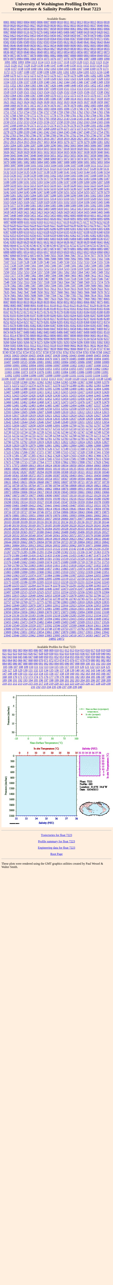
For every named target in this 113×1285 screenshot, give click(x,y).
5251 (67, 192)
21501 (48, 558)
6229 (67, 225)
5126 (80, 168)
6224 (33, 225)
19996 (81, 515)
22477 (81, 588)
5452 (40, 215)
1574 (80, 95)
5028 (20, 152)
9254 (93, 338)
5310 (40, 198)
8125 (73, 305)
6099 (20, 222)
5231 (40, 188)
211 (10, 683)
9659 (53, 348)
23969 (40, 635)
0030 (53, 25)
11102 (80, 375)
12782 (56, 438)
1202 (66, 72)
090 (36, 663)
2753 (93, 132)
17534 (40, 458)
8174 (33, 312)
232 (38, 687)
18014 (40, 465)
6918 (53, 252)
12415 (64, 392)
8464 (87, 328)
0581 (106, 38)
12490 (64, 405)
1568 (40, 95)
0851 (47, 52)
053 (62, 657)
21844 (24, 568)
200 (62, 680)
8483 (47, 332)
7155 (100, 262)
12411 (40, 392)
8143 (27, 308)
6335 (66, 232)
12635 (56, 418)
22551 (56, 592)
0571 (100, 38)
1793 (40, 118)
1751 (6, 112)
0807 (6, 48)
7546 (100, 278)
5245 (27, 192)
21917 (73, 572)
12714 (32, 428)
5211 (20, 185)
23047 (97, 608)
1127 (20, 65)
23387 (40, 618)
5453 (47, 215)
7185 (100, 265)
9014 (100, 335)
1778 (53, 115)
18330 (97, 472)
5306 (13, 198)
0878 (33, 55)
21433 (48, 555)
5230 (33, 188)
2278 (6, 132)
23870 (64, 632)
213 (20, 683)
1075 (47, 58)
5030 (33, 152)
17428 (56, 455)
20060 (64, 518)
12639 (89, 418)
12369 (97, 382)
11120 (75, 378)
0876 (20, 55)
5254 (80, 192)
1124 (105, 62)
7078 (100, 255)
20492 (73, 532)
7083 (27, 258)
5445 (100, 212)
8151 (60, 308)
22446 (48, 588)
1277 (60, 75)
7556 (33, 282)
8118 (53, 305)
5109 (87, 165)
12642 (7, 422)
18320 (73, 472)
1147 (53, 65)
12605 (24, 412)
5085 (47, 162)
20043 (24, 518)
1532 (67, 92)
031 (56, 653)
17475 (105, 455)
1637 (87, 102)
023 (15, 653)
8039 (47, 302)
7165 (47, 265)
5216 (53, 185)
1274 (40, 75)
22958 (7, 608)
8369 (93, 322)
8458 (73, 328)
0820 (20, 48)
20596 (15, 538)
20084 (89, 518)
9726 (93, 348)
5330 (53, 202)
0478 (87, 35)
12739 (40, 432)
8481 (33, 332)
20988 (97, 545)
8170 (13, 312)
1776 (40, 115)
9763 (73, 352)
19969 (40, 515)
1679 (73, 105)
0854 (67, 52)
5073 (73, 158)
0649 (27, 45)
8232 (80, 318)
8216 (46, 318)
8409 (20, 328)
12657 (24, 425)
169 (10, 677)
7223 (106, 268)
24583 (89, 635)
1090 (107, 58)
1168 (86, 68)
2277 (107, 128)
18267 (24, 472)
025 (25, 653)
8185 (93, 312)
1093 (21, 62)
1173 (13, 72)
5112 (100, 165)
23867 (56, 632)
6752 (73, 245)
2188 (13, 128)
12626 (89, 415)
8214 (33, 318)
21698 (73, 562)
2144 (73, 118)
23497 (73, 622)
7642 (20, 292)
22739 (56, 598)
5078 (107, 158)
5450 (27, 215)
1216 (99, 72)
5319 (86, 198)
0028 (40, 25)
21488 (15, 558)
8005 (107, 298)
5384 (47, 205)
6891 (20, 252)
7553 (27, 282)
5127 (86, 168)
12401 (81, 388)
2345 (67, 132)
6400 (40, 238)
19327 (40, 502)
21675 (56, 562)
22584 (105, 592)
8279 (40, 322)
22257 (24, 585)
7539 (87, 278)
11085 (72, 372)
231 (33, 687)
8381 (27, 325)
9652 (33, 348)
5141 (67, 172)
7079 (107, 255)
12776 (15, 438)
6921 (73, 252)
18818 (81, 485)
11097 (40, 375)
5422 (33, 212)
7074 (87, 255)
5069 (53, 158)
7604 (6, 288)
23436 (89, 618)
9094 (47, 338)
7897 (47, 298)
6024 (40, 218)
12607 (40, 412)
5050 (47, 155)
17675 (7, 462)
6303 (87, 228)
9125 (80, 338)
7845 (13, 298)
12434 (81, 395)
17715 (24, 462)
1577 (100, 95)
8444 (47, 328)
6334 (60, 232)
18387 (56, 475)
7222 (100, 268)
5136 (33, 172)
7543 (93, 278)
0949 (100, 55)
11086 (80, 372)
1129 (33, 65)
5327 (33, 202)
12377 (48, 385)
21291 (40, 552)
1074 (40, 58)
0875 (13, 55)
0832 (87, 48)
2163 (87, 122)
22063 (7, 578)
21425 (40, 555)
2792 (73, 135)
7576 (107, 282)
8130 (100, 305)
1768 (13, 115)
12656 (15, 425)
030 (51, 653)
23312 (89, 615)
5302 (93, 195)
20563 (64, 535)
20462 (56, 532)
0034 (80, 25)
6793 (13, 248)
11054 (64, 368)
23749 (56, 628)
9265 (20, 342)
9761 (59, 352)
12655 (7, 425)
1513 (80, 88)
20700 (48, 542)
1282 (93, 75)
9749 (6, 352)
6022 (27, 218)
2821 (80, 138)
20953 (64, 545)
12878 (24, 445)
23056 (24, 612)
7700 (47, 295)
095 (62, 663)
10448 (81, 355)
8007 (6, 302)
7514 (67, 278)
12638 (81, 418)
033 (67, 653)
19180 (40, 498)
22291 (73, 585)
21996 (64, 575)
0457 (60, 35)
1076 (53, 58)
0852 (53, 52)
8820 (40, 335)
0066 (107, 28)
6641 (100, 242)
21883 (7, 572)
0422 (6, 35)
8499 (93, 332)
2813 (27, 138)
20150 (15, 525)
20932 (56, 545)
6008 (80, 215)
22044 (89, 575)
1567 (33, 95)
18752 (7, 485)
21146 (80, 548)
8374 (107, 322)
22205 (40, 582)
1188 (26, 72)
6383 (100, 235)
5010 (13, 148)
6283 (33, 228)
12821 (56, 442)
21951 (105, 572)
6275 (87, 225)
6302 (80, 228)
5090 (80, 162)
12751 (7, 435)
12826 (97, 442)
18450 (97, 475)
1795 (47, 118)
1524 (47, 92)
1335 (13, 82)
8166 (107, 308)
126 (4, 670)
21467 (89, 555)
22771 (32, 602)
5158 (27, 175)
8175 (40, 312)
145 (103, 670)
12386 (15, 388)
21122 (56, 548)
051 (51, 657)
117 (66, 667)
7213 (53, 268)
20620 (64, 538)
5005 (87, 145)
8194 (20, 315)
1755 (33, 112)
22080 (24, 578)
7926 (60, 298)
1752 (13, 112)
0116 (26, 32)
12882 (56, 445)
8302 (67, 322)
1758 (53, 112)
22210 (48, 582)
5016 (53, 148)
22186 (24, 582)
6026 (53, 218)
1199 (46, 72)
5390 (80, 205)
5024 (100, 148)
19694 (97, 508)
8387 (53, 325)
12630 (15, 418)
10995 (40, 365)
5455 (53, 215)
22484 (89, 588)
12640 (97, 418)
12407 (7, 392)
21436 (56, 555)
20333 (81, 528)
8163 (87, 308)
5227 (13, 188)
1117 (60, 62)
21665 (32, 562)
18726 (89, 482)
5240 (100, 188)
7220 (86, 268)
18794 (56, 485)
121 (87, 667)
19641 (73, 508)
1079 (73, 58)
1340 (47, 82)
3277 (73, 142)
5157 (20, 175)
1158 (20, 68)
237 (64, 687)
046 (25, 657)
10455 (97, 355)
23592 (48, 625)
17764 (40, 462)
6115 (53, 222)
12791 (15, 442)
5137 (40, 172)
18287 (32, 472)
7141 (53, 262)
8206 (87, 315)
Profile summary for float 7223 (56, 841)
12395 (48, 388)
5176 (40, 178)
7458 (40, 278)
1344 (67, 82)
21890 (24, 572)
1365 (33, 85)
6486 (87, 238)
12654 (105, 422)
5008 (107, 145)
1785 (100, 115)
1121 (86, 62)
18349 (7, 475)
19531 (97, 505)
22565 (89, 592)
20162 (24, 525)
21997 (73, 575)
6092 (80, 218)
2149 (107, 118)
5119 (33, 168)
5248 (47, 192)
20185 (48, 525)
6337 (80, 232)
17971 (7, 465)
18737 (97, 482)
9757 (39, 352)
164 (93, 673)
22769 (24, 602)
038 (93, 653)
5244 (20, 192)
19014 (32, 492)
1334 (6, 82)
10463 (32, 358)
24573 (81, 635)
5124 (66, 168)
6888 (6, 252)
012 (67, 650)
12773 (97, 435)
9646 (20, 348)
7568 (80, 282)
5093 (100, 162)
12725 (81, 428)
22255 (15, 585)
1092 (14, 62)
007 (41, 650)
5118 (26, 168)
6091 (73, 218)
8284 (53, 322)
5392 (93, 205)
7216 (73, 268)
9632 (93, 345)
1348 (93, 82)
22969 (15, 608)
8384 (47, 325)
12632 (32, 418)
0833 (93, 48)
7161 (33, 265)
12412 (48, 392)
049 (41, 657)
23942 (105, 632)
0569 (86, 38)
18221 (105, 468)
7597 (73, 285)
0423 (13, 35)
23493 (64, 622)
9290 (53, 342)
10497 (7, 362)
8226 (73, 318)
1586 (53, 98)
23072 (56, 612)
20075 (73, 518)
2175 (60, 125)
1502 (27, 88)
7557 (40, 282)
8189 (107, 312)
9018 (6, 338)
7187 (6, 268)
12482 (24, 405)
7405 (80, 275)
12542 (15, 408)
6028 (67, 218)
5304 (107, 195)
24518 (73, 635)
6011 (93, 215)
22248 (7, 585)
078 (82, 660)
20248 (7, 528)
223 (72, 683)
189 (4, 680)
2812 (20, 138)
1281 (87, 75)
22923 (73, 605)
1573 (73, 95)
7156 (106, 262)
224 (77, 683)
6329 (53, 232)
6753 (80, 245)
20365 (24, 532)
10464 (40, 358)
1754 (27, 112)
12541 (7, 408)
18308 (64, 472)
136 (56, 670)
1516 (100, 88)
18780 (48, 485)
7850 (27, 298)
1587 (60, 98)
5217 (60, 185)
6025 (47, 218)
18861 (40, 488)
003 (20, 650)
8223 (66, 318)
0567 (73, 38)
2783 (13, 135)
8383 (40, 325)
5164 (67, 175)
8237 (86, 318)
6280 (13, 228)
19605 (40, 508)
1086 (80, 58)
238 (69, 687)
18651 (24, 482)
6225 (40, 225)
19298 (7, 502)
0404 (53, 32)
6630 (33, 242)
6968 (13, 255)
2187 (6, 128)
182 (77, 677)
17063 (24, 448)
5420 (20, 212)
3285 (20, 145)
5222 (86, 185)
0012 (73, 22)
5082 (27, 162)
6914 (27, 252)
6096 (107, 218)
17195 (105, 448)
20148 (7, 525)
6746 (33, 245)
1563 (6, 95)
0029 (47, 25)
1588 (67, 98)
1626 (40, 102)
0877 (27, 55)
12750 (105, 432)
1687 (13, 108)
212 (15, 683)
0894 (93, 55)
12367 (81, 382)
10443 (73, 355)
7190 (27, 268)
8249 (106, 318)
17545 (48, 458)
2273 (80, 128)
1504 (40, 88)
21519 (64, 558)
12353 (7, 382)
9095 (53, 338)
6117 (60, 222)
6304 (93, 228)
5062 (6, 158)
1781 (73, 115)
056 (77, 657)
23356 (15, 618)
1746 (80, 108)
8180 (67, 312)
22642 (40, 595)
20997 (8, 548)
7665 (80, 292)
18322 (89, 472)
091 (41, 663)
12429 (48, 395)
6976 (40, 255)
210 (4, 683)
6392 (6, 238)
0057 (47, 28)
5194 (47, 182)
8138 (6, 308)
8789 (20, 335)
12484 (40, 405)
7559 (53, 282)
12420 (105, 392)
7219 (80, 268)
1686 (6, 108)
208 (103, 680)
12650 (73, 422)
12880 (40, 445)
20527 (105, 532)
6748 (46, 245)
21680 (64, 562)
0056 (40, 28)
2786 (33, 135)
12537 (97, 405)
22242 (97, 582)
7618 (80, 288)
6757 (106, 245)
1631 (53, 102)
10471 (56, 358)
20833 (97, 542)
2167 (6, 125)
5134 (20, 172)
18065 (97, 465)
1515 (93, 88)
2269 (53, 128)
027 (36, 653)
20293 (56, 528)
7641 (13, 292)
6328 (46, 232)
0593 (47, 42)
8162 (80, 308)
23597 (64, 625)
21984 (48, 575)
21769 (7, 565)
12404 (97, 388)
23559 (32, 625)
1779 (60, 115)
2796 (93, 135)
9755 (32, 352)
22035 (81, 575)
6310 (27, 232)
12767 (64, 435)
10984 (64, 362)
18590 (73, 478)
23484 (48, 622)
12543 (24, 408)
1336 (20, 82)
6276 (93, 225)
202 (72, 680)
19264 (89, 498)
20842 (105, 542)
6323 (40, 232)
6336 (73, 232)
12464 (32, 402)
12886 (89, 445)
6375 (80, 235)
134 (46, 670)
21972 (24, 575)
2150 (6, 122)
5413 (80, 208)
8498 (87, 332)
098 (77, 663)
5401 (33, 208)
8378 (13, 325)
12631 (24, 418)
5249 (53, 192)
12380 (73, 385)
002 (15, 650)
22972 (32, 608)
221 (61, 683)
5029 (27, 152)
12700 (73, 425)
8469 (100, 328)
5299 (73, 195)
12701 (81, 425)
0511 (33, 38)
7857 (33, 298)
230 (108, 683)
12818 (32, 442)
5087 (60, 162)
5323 (6, 202)
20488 (64, 532)
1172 (7, 72)
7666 (87, 292)
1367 (47, 85)
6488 (93, 238)
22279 (64, 585)
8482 (40, 332)
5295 (60, 195)
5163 (60, 175)
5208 (107, 182)
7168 (67, 265)
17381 (15, 455)
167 (108, 673)
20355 (7, 532)
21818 (72, 565)
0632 (67, 42)
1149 (66, 65)
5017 (60, 148)
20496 (81, 532)
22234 (89, 582)
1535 (80, 92)
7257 (40, 272)
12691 (56, 425)
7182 (80, 265)
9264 (13, 342)
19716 (7, 512)
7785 (73, 295)
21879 (97, 568)
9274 (33, 342)
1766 (107, 112)
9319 (60, 345)
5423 (40, 212)
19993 (73, 515)
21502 (56, 558)
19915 (24, 515)
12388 (24, 388)
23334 (97, 615)
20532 (15, 535)
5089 (73, 162)
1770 (27, 115)
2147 (93, 118)
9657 (47, 348)
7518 (73, 278)
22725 (32, 598)
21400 (24, 555)
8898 (73, 335)
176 (46, 677)
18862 (48, 488)
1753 (20, 112)
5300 (80, 195)
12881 (48, 445)
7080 (6, 258)
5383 (40, 205)
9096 (60, 338)
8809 (33, 335)
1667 (107, 102)
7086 (47, 258)
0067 (6, 32)
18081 (7, 468)
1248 (106, 72)
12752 (15, 435)
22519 (32, 592)
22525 (40, 592)
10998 (65, 365)
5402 (40, 208)
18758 (15, 485)
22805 (73, 602)
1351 (6, 85)
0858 (93, 52)
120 (82, 667)
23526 (105, 622)
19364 (89, 502)
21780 (15, 565)
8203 (67, 315)
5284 (33, 195)
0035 (87, 25)
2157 (53, 122)
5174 (27, 178)
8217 (53, 318)
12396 (56, 388)
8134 (106, 305)
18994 (15, 492)
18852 (32, 488)
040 (103, 653)
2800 (13, 138)
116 (61, 667)
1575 (87, 95)
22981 (48, 608)
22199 (32, 582)
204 (82, 680)
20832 (89, 542)
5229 (27, 188)
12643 (15, 422)
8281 (47, 322)
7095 (80, 258)
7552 (20, 282)
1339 (40, 82)
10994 (32, 365)
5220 (73, 185)
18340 (105, 472)
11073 (24, 372)
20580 (97, 535)
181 (72, 677)
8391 (67, 325)
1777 (47, 115)
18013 (32, 465)
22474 (73, 588)
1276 (53, 75)
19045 (64, 492)
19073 (24, 495)
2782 (6, 135)
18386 (48, 475)
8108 (40, 305)
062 (108, 657)
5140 (60, 172)
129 (20, 670)
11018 (24, 368)
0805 (107, 45)
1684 (100, 105)
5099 (20, 165)
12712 (23, 428)
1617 (93, 98)
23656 (105, 625)
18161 (81, 468)
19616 (56, 508)
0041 (107, 25)
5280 (6, 195)
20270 (24, 528)
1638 (93, 102)
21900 (40, 572)
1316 (33, 78)
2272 (73, 128)
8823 (46, 335)
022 (10, 653)
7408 (87, 275)
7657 (53, 292)
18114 (64, 468)
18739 (105, 482)
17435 (73, 455)
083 (108, 660)
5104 (53, 165)
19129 (97, 495)
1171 (106, 68)
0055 (33, 28)
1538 (100, 92)
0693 (93, 45)
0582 (6, 42)
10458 (7, 358)
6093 (87, 218)
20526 (97, 532)
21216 (97, 548)
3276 (67, 142)
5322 (106, 198)
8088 (27, 305)
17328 (81, 452)
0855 (73, 52)
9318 (53, 345)
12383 (97, 385)
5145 (93, 172)
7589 (40, 285)
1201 (59, 72)
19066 (105, 492)
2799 (6, 138)
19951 (32, 515)
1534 (73, 92)
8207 (93, 315)
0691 (80, 45)
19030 (56, 492)
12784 (73, 438)
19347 (64, 502)
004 (25, 650)
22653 (48, 595)
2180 (87, 125)
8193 (13, 315)
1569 (47, 95)
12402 (89, 388)
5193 (40, 182)
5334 (80, 202)
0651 (40, 45)
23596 (56, 625)
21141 (64, 548)
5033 (53, 152)
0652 (47, 45)
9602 (73, 345)
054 (67, 657)
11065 (8, 372)
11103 (88, 375)
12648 (56, 422)
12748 (89, 432)
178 (56, 677)
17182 (97, 448)
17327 (73, 452)
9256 (100, 338)
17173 (89, 448)
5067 (40, 158)
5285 (40, 195)
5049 (40, 155)
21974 (32, 575)
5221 (80, 185)
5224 (100, 185)
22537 (48, 592)
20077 (81, 518)
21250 (105, 548)
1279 (73, 75)
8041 (53, 302)
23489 (56, 622)
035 (77, 653)
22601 (7, 595)
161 (77, 673)
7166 (53, 265)
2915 (27, 142)
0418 (86, 32)
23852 (32, 632)
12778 (24, 438)
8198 (40, 315)
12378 (56, 385)
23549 (15, 625)
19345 (56, 502)
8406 (6, 328)
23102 (97, 612)
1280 (80, 75)
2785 (27, 135)
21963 (15, 575)
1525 (53, 92)
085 (10, 663)
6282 (27, 228)
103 (103, 663)
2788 (47, 135)
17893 (73, 462)
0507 (6, 38)
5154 (107, 172)
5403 (47, 208)
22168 (105, 578)
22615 (15, 595)
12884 (73, 445)
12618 (24, 415)
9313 (40, 345)
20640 (105, 538)
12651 (81, 422)
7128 (26, 262)
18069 (105, 465)
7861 (40, 298)
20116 (40, 522)
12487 (56, 405)
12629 (7, 418)
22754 (97, 598)
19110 (72, 495)
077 (77, 660)
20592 (7, 538)
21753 (105, 562)
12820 (48, 442)
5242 (6, 192)
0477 (80, 35)
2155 (40, 122)
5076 (93, 158)
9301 (93, 342)
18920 (89, 488)
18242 (15, 472)
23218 (56, 615)
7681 (13, 295)
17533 (32, 458)
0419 (93, 32)
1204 (79, 72)
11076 (40, 372)
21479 (105, 555)
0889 (80, 55)
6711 (20, 245)
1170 (99, 68)
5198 (73, 182)
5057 (87, 155)
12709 (7, 428)
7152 (80, 262)
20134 (64, 522)
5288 (53, 195)
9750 (12, 352)
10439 (56, 355)
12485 (48, 405)
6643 (6, 245)
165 (98, 673)
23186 (40, 615)
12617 (15, 415)
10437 (48, 355)
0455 (47, 35)
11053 (56, 368)
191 (15, 680)
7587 (33, 285)
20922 (40, 545)
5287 (47, 195)
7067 (73, 255)
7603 (107, 285)
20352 (105, 528)
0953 (107, 55)
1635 (80, 102)
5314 (53, 198)
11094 (24, 375)
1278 (67, 75)
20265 (15, 528)
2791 (67, 135)
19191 (48, 498)
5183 (87, 178)
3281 (100, 142)
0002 (13, 22)
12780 (40, 438)
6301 (73, 228)
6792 (6, 248)
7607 (27, 288)
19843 (81, 512)
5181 (73, 178)
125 (108, 667)
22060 (105, 575)
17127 (56, 448)
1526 (60, 92)
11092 (8, 375)
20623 (73, 538)
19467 (73, 505)
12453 (56, 398)
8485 (53, 332)
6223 (27, 225)
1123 (99, 62)
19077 (32, 495)
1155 (106, 65)
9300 (87, 342)
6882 (80, 248)
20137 (89, 522)
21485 (7, 558)
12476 (81, 402)
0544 (40, 38)
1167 (79, 68)
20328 (64, 528)
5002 (67, 145)
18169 (89, 468)
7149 (60, 262)
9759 (52, 352)
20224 (81, 525)
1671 (27, 105)
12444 (89, 395)
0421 (106, 32)
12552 (64, 408)
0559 (46, 38)
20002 (97, 515)
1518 (6, 92)
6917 (47, 252)
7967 (80, 298)
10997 (56, 365)
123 (97, 667)
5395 (100, 205)
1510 (60, 88)
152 (30, 673)
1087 (87, 58)
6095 (100, 218)
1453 (100, 85)
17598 (81, 458)
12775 (7, 438)
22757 (7, 602)
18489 (24, 478)
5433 (73, 212)
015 (82, 650)
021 (4, 653)
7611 (46, 288)
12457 (89, 398)
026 (30, 653)
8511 (6, 335)
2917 (40, 142)
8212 (20, 318)
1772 (33, 115)
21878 (89, 568)
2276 (100, 128)
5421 (27, 212)
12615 (105, 412)
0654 (53, 45)
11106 (5, 378)
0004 (27, 22)
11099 (56, 375)
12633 (40, 418)
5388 (67, 205)
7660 (60, 292)
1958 (53, 118)
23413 (64, 618)
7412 (93, 275)
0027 (33, 25)
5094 (107, 162)
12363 (48, 382)
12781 (48, 438)
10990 (8, 365)
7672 (107, 292)
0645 (6, 45)
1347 (87, 82)
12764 (56, 435)
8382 (33, 325)
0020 (13, 25)
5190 (20, 182)
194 (30, 680)
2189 (20, 128)
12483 (32, 405)
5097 (13, 165)
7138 (33, 262)
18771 (40, 485)
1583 (33, 98)
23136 (15, 615)
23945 (7, 635)
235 (54, 687)
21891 (32, 572)
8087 (20, 305)
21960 (7, 575)
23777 (73, 628)
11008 (97, 365)
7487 (53, 278)
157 (56, 673)
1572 (67, 95)
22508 (15, 592)
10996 (48, 365)
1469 (107, 85)
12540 (105, 405)
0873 (107, 52)
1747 (87, 108)
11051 (48, 368)
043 (10, 657)
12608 (48, 412)
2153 (27, 122)
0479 (93, 35)
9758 (46, 352)
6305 (100, 228)
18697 (64, 482)
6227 (53, 225)
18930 (97, 488)
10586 (32, 362)
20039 (7, 518)
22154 (89, 578)
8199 (47, 315)
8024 (33, 302)
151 (25, 673)
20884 (15, 545)
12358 (15, 382)
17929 (97, 462)
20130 (48, 522)
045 (20, 657)
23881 (73, 632)
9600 (66, 345)
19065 (97, 492)
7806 (87, 295)
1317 (40, 78)
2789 (53, 135)
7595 (60, 285)
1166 (73, 68)
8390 (60, 325)
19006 (24, 492)
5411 (66, 208)
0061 (73, 28)
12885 (81, 445)
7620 (93, 288)
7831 (100, 295)
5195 (53, 182)
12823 (73, 442)
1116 (53, 62)
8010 (20, 302)
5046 (20, 155)
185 (93, 677)
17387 (24, 455)
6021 (20, 218)
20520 (89, 532)
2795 (87, 135)
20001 (89, 515)
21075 (32, 548)
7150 (66, 262)
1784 (93, 115)
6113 (47, 222)
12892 (7, 448)
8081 (107, 302)
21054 (24, 548)
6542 (6, 242)
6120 (73, 222)
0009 (53, 22)
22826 (89, 602)
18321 (81, 472)
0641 (87, 42)
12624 (73, 415)
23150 (24, 615)
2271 (67, 128)
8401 (107, 325)
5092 (93, 162)
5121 (46, 168)
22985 (56, 608)
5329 (47, 202)
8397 (100, 325)
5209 (6, 185)
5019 (73, 148)
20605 (40, 538)
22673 (64, 595)
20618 (48, 538)
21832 (97, 565)
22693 (81, 595)
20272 (32, 528)
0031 (60, 25)
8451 (67, 328)
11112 (44, 378)
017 (93, 650)
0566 (66, 38)
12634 (48, 418)
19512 (89, 505)
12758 (48, 435)
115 (56, 667)
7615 (73, 288)
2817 (53, 138)
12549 (40, 408)
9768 (99, 352)
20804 (81, 542)
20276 (40, 528)
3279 (87, 142)
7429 (20, 278)
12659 (40, 425)
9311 (26, 345)
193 (25, 680)
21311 (72, 552)
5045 (13, 155)
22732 (48, 598)
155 (46, 673)
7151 (73, 262)
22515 (24, 592)
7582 (13, 285)
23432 (81, 618)
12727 (89, 428)
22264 (32, 585)
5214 (40, 185)
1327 (93, 78)
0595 (60, 42)
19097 (56, 495)
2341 (40, 132)
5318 (80, 198)
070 (41, 660)
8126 (80, 305)
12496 (81, 405)
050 (46, 657)
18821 (97, 485)
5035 (67, 152)
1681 (80, 105)
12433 (73, 395)
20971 (89, 545)
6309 (20, 232)
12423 (15, 395)
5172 (13, 178)
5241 (107, 188)
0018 (106, 22)
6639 (87, 242)
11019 (32, 368)
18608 (97, 478)
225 (82, 683)
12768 (73, 435)
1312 (6, 78)
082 (103, 660)
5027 (13, 152)
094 (56, 663)
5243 (13, 192)
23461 (15, 622)
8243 (93, 318)
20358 (15, 532)
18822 (105, 485)
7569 (87, 282)
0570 (93, 38)
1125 (7, 65)
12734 (24, 432)
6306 (107, 228)
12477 (89, 402)
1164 (60, 68)
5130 (100, 168)
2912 (6, 142)
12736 (32, 432)
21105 (40, 548)
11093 (16, 375)
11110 (28, 378)
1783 (87, 115)
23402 (56, 618)
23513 (89, 622)
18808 (73, 485)
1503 (33, 88)
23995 (56, 635)
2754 (100, 132)
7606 (20, 288)
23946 (15, 635)
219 (51, 683)
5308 (27, 198)
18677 (48, 482)
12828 (7, 445)
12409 (24, 392)
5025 (106, 148)
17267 (32, 452)
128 (15, 670)
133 (41, 670)
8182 (73, 312)
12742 (56, 432)
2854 (93, 138)
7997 (100, 298)
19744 (32, 512)
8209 (107, 315)
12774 (105, 435)
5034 (60, 152)
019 (103, 650)
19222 (81, 498)
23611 (97, 625)
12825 (89, 442)
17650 (105, 458)
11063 (104, 368)
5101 (33, 165)
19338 (48, 502)
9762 (66, 352)
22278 (56, 585)
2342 (47, 132)
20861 (7, 545)
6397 (33, 238)
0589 (27, 42)
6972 (27, 255)
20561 (56, 535)
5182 (80, 178)
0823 (40, 48)
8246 (100, 318)
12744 (64, 432)
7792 (80, 295)
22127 (72, 578)
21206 (88, 548)
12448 (15, 398)
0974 (6, 58)
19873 (97, 512)
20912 (24, 545)
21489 (24, 558)
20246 (105, 525)
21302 (64, 552)
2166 (107, 122)
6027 (60, 218)
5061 (107, 155)
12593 (7, 412)
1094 (27, 62)
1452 (93, 85)
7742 (60, 295)
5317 (73, 198)
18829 (15, 488)
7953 (67, 298)
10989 (105, 362)
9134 (87, 338)
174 (36, 677)
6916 (40, 252)
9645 (13, 348)
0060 (67, 28)
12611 (72, 412)
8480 (27, 332)
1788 (13, 118)
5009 (6, 148)
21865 (64, 568)
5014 (40, 148)
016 (87, 650)
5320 (93, 198)
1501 (20, 88)
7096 (87, 258)
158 (62, 673)
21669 (40, 562)
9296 (80, 342)
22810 (81, 602)
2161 (73, 122)
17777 (48, 462)
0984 (20, 58)
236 (59, 687)
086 (15, 663)
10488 (81, 358)
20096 (105, 518)
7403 (73, 275)
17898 (81, 462)
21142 (72, 548)
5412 (73, 208)
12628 (105, 415)
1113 (34, 62)
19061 (81, 492)
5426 (60, 212)
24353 (64, 635)
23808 (105, 628)
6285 (47, 228)
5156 (13, 175)
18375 (40, 475)
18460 (105, 475)
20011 (105, 515)
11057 (80, 368)
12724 (72, 428)
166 (103, 673)
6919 (60, 252)
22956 (105, 605)
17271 (40, 452)
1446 (60, 85)
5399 (20, 208)
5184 (93, 178)
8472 (107, 328)
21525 (73, 558)
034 (72, 653)
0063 (87, 28)
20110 (32, 522)
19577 (7, 508)
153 (36, 673)
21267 (7, 552)
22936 (89, 605)
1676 (53, 105)
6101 (27, 222)
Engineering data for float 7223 (56, 847)
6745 (26, 245)
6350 (106, 232)
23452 (105, 618)
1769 (20, 115)
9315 (46, 345)
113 (46, 667)
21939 (89, 572)
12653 (97, 422)
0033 (73, 25)
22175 (7, 582)
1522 (33, 92)
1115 (47, 62)
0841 (33, 52)
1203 (73, 72)
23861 (48, 632)
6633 (53, 242)
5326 (27, 202)
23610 (89, 625)
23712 (24, 628)
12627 (97, 415)
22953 (97, 605)
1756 (40, 112)
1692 (40, 108)
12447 (7, 398)
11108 (21, 378)
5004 (80, 145)
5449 (20, 215)
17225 (7, 452)
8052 (67, 302)
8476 (13, 332)
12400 (73, 388)
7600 (93, 285)
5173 (20, 178)
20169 (32, 525)
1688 (20, 108)
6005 (73, 215)
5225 (106, 185)
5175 (33, 178)
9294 (73, 342)
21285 (24, 552)
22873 (40, 605)
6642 (107, 242)
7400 (67, 275)
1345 (73, 82)
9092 (40, 338)
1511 (66, 88)
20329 (73, 528)
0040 (100, 25)
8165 (100, 308)
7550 (13, 282)
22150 (81, 578)
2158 (60, 122)
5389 (73, 205)
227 (93, 683)
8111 (46, 305)
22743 (73, 598)
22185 (15, 582)
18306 (56, 472)
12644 (24, 422)
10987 (89, 362)
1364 (27, 85)
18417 (81, 475)
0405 (60, 32)
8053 (73, 302)
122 (92, 667)
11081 (48, 372)
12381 (81, 385)
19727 (24, 512)
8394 (87, 325)
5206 (93, 182)
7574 (100, 282)
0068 (13, 32)
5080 (13, 162)
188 (108, 677)
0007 (47, 22)
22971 (24, 608)
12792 (24, 442)
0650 (33, 45)
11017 (16, 368)
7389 (47, 275)
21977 (40, 575)
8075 (100, 302)
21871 (73, 568)
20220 (73, 525)
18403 (73, 475)
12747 (81, 432)
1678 (67, 105)
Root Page (56, 854)
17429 (64, 455)
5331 (60, 202)
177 (51, 677)
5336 (87, 202)
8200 (53, 315)
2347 (80, 132)
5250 (60, 192)
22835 (105, 602)
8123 (66, 305)
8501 (100, 332)
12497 (89, 405)
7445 (27, 278)
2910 (100, 138)
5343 (93, 202)
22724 (24, 598)
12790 (7, 442)
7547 (107, 278)
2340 (33, 132)
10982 (48, 362)
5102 (40, 165)
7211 (40, 268)
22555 (73, 592)
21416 (32, 555)
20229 (89, 525)
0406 (66, 32)
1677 (60, 105)
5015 (46, 148)
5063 (13, 158)
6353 (13, 235)
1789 (20, 118)
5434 (80, 212)
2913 (13, 142)
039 (98, 653)
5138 (47, 172)
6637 (73, 242)
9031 (20, 338)
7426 (13, 278)
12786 (89, 438)
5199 (80, 182)
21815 (64, 565)
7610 (40, 288)
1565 (20, 95)
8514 (13, 335)
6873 (47, 248)
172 (25, 677)
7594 (53, 285)
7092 (73, 258)
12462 (24, 402)
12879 (32, 445)
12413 (56, 392)
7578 (6, 285)
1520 (20, 92)
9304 (6, 345)
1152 (86, 65)
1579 (6, 98)
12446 (105, 395)
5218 (66, 185)
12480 (7, 405)
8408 (13, 328)
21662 (24, 562)
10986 (81, 362)
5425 (53, 212)
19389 (105, 502)
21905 (56, 572)
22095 (48, 578)
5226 (6, 188)
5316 (66, 198)
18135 (72, 468)
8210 (6, 318)
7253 (27, 272)
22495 (97, 588)
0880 (40, 55)
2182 (100, 125)
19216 (72, 498)
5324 (13, 202)
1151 (79, 65)
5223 (93, 185)
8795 (26, 335)
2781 (107, 132)
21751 (97, 562)
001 (10, 650)
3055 (60, 142)
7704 (53, 295)
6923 (87, 252)
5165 (73, 175)
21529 (81, 558)
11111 (36, 378)
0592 (40, 42)
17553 (56, 458)
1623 (20, 102)
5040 (100, 152)
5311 (46, 198)
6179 (93, 222)
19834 (73, 512)
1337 (27, 82)
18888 (73, 488)
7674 (6, 295)
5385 (53, 205)
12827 (105, 442)
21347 (89, 552)
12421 (7, 395)
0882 (53, 55)
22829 (97, 602)
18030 (56, 465)
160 (72, 673)
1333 (107, 78)
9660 (60, 348)
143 (93, 670)
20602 (24, 538)
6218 (106, 222)
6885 (100, 248)
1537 (93, 92)
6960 (100, 252)
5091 (87, 162)
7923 (53, 298)
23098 (89, 612)
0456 (53, 35)
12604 (15, 412)
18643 (15, 482)
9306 (20, 345)
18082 (15, 468)
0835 (107, 48)
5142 (73, 172)
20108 (15, 522)
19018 (48, 492)
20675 (32, 542)
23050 (7, 612)
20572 (73, 535)
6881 (73, 248)
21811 (56, 565)
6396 (27, 238)
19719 (15, 512)
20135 (72, 522)
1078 (67, 58)
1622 (13, 102)
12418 (89, 392)
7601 (100, 285)
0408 (80, 32)
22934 (81, 605)
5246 (33, 192)
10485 (73, 358)
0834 (100, 48)
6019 (6, 218)
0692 (87, 45)
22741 (64, 598)
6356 (33, 235)
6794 (20, 248)
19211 (64, 498)
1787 (6, 118)
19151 (15, 498)
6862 (33, 248)
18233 (7, 472)
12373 (24, 385)
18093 (24, 468)
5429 (67, 212)
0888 (73, 55)
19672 (89, 508)
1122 (92, 62)
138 (67, 670)
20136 (81, 522)
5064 (20, 158)
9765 (86, 352)
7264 (80, 272)
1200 (53, 72)
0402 (46, 32)
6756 (100, 245)
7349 (100, 272)
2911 (106, 138)
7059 (60, 255)
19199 (56, 498)
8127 (86, 305)
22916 (64, 605)
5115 (13, 168)
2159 (67, 122)
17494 (15, 458)
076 (72, 660)
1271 (20, 75)
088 (25, 663)
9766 (93, 352)
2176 (67, 125)
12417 (81, 392)
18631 (7, 482)
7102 (100, 258)
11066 (16, 372)
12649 (64, 422)
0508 (13, 38)
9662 (67, 348)
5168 (93, 175)
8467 (93, 328)
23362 (24, 618)
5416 (100, 208)
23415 (73, 618)
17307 (48, 452)
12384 (105, 385)
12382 (89, 385)
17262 (15, 452)
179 (62, 677)
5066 (33, 158)
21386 (15, 555)
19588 (15, 508)
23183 (32, 615)
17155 (73, 448)
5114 (6, 168)
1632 (60, 102)
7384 (40, 275)
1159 (27, 68)
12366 (73, 382)
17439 (81, 455)
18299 (48, 472)
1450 (80, 85)
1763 (87, 112)
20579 (89, 535)
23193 (48, 615)
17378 (7, 455)
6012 (100, 215)
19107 (64, 495)
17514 (24, 458)
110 (31, 667)
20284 (48, 528)
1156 (7, 68)
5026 (6, 152)
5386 (60, 205)
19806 (64, 512)
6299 (60, 228)
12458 (97, 398)
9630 (80, 345)
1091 (7, 62)
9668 (80, 348)
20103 (7, 522)
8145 (40, 308)
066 (20, 660)
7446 (33, 278)
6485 (80, 238)
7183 (87, 265)
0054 (27, 28)
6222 (20, 225)
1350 (107, 82)
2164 (93, 122)
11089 (88, 372)
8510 (107, 332)
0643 (100, 42)
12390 (32, 388)
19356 (73, 502)
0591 (33, 42)
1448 (67, 85)
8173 (27, 312)
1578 (107, 95)
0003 (20, 22)
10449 (89, 355)
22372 (105, 585)
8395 (93, 325)
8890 (53, 335)
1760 (67, 112)
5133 (13, 172)
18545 (40, 478)
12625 (81, 415)
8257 (27, 322)
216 (35, 683)
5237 (80, 188)
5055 (73, 155)
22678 (73, 595)
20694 (40, 542)
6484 (73, 238)
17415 (40, 455)
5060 (100, 155)
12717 (48, 428)
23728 (32, 628)
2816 (47, 138)
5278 (100, 192)
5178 (53, 178)
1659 (100, 102)
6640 (93, 242)
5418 (6, 212)
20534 (24, 535)
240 (80, 687)
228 (98, 683)
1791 (33, 118)
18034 (64, 465)
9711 (86, 348)
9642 (6, 348)
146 (108, 670)
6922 (80, 252)
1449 (73, 85)
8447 (53, 328)
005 (30, 650)
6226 (47, 225)
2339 (27, 132)
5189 (13, 182)
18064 (89, 465)
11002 (73, 365)
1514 (86, 88)
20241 (97, 525)
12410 (32, 392)
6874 (53, 248)
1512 (73, 88)
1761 (73, 112)
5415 (93, 208)
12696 (64, 425)
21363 (97, 552)
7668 (93, 292)
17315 (64, 452)
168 (4, 677)
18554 (48, 478)
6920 (67, 252)
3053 (47, 142)
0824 (47, 48)
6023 (33, 218)
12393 (40, 388)
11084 (64, 372)
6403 (53, 238)
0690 (73, 45)
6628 (20, 242)
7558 (47, 282)
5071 (60, 158)
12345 (108, 378)
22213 (56, 582)
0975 (13, 58)
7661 (67, 292)
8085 (13, 305)
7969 (87, 298)
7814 (93, 295)
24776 (105, 635)
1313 (13, 78)
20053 (40, 518)
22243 (105, 582)
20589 (105, 535)
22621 (24, 595)
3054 (53, 142)
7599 (87, 285)
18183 (97, 468)
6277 (100, 225)
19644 (81, 508)
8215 (40, 318)
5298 (67, 195)
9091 (33, 338)
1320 (53, 78)
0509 (20, 38)
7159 (20, 265)
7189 (20, 268)
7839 (6, 298)
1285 (100, 75)
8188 (100, 312)
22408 (15, 588)
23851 (24, 632)
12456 (81, 398)
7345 (93, 272)
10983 (56, 362)
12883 (64, 445)
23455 (7, 622)
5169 (100, 175)
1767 (6, 115)
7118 (20, 262)
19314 (24, 502)
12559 (81, 408)
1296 (107, 75)
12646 (40, 422)
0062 (80, 28)
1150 (73, 65)
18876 (64, 488)
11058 (88, 368)
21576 (7, 562)
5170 (107, 175)
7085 (40, 258)
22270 (40, 585)
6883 (87, 248)
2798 (107, 135)
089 (30, 663)
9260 (6, 342)
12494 (73, 405)
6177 (86, 222)
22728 (40, 598)
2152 (20, 122)
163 (88, 673)
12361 (32, 382)
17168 (81, 448)
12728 (97, 428)
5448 (13, 215)
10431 (7, 355)
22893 (48, 605)
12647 (48, 422)
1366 (40, 85)
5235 (67, 188)
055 (72, 657)
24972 (60, 638)
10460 (15, 358)
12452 (48, 398)
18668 (40, 482)
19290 (105, 498)
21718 (81, 562)
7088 (53, 258)
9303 (107, 342)
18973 (7, 492)
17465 (89, 455)
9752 (19, 352)
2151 (13, 122)
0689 (67, 45)
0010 (60, 22)
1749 (100, 108)
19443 (56, 505)
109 (26, 667)
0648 (20, 45)
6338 (86, 232)
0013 (80, 22)
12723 (64, 428)
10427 (106, 352)
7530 (80, 278)
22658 (56, 595)
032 (62, 653)
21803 (32, 565)
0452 (27, 35)
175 (41, 677)
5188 (6, 182)
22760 (15, 602)
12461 (15, 402)
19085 (40, 495)
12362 (40, 382)
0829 (67, 48)
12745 (73, 432)
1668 (6, 105)
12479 (105, 402)
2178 (73, 125)
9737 (100, 348)
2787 (40, 135)
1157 (14, 68)
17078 (40, 448)
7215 (66, 268)
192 (20, 680)
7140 (46, 262)
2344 (60, 132)
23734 (40, 628)
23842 (15, 632)
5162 (53, 175)
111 (36, 667)
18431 (89, 475)
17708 (15, 462)
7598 (80, 285)
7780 (67, 295)
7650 (40, 292)
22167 (97, 578)
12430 (56, 395)
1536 (87, 92)
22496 (105, 588)
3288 (40, 145)
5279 (107, 192)
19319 (32, 502)
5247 (40, 192)
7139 (40, 262)
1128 (27, 65)
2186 (107, 125)
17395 (32, 455)
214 (25, 683)
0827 (53, 48)
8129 (93, 305)
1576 (93, 95)
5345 (100, 202)
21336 (81, 552)
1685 (107, 105)
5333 (73, 202)
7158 (13, 265)
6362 (73, 235)
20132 (56, 522)
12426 (32, 395)
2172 (40, 125)
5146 (100, 172)
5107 (73, 165)
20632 (97, 538)
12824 (81, 442)
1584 (40, 98)
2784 (20, 135)
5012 (26, 148)
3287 (33, 145)
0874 (6, 55)
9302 (100, 342)
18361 (15, 475)
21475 (97, 555)
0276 (40, 32)
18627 (105, 478)
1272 (27, 75)
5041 (107, 152)
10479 (64, 358)
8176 (47, 312)
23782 (81, 628)
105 (5, 667)
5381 (33, 205)
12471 (48, 402)
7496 (60, 278)
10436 (40, 355)
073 (56, 660)
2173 (47, 125)
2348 (87, 132)
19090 (48, 495)
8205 (80, 315)
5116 (20, 168)
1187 (20, 72)
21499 (40, 558)
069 (36, 660)
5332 (67, 202)
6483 (67, 238)
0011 (66, 22)
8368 (87, 322)
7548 (6, 282)
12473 (64, 402)
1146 (47, 65)
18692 (56, 482)
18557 (56, 478)
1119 (73, 62)
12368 (89, 382)
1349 (100, 82)
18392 (64, 475)
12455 (73, 398)
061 (103, 657)
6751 (66, 245)
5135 (27, 172)
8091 (33, 305)
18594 (81, 478)
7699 (40, 295)
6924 (93, 252)
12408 (15, 392)
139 (72, 670)
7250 (6, 272)
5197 (67, 182)
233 (43, 687)
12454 (64, 398)
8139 (13, 308)
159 (67, 673)
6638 (80, 242)
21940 (97, 572)
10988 (97, 362)
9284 (47, 342)
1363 (20, 85)
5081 (20, 162)
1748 (93, 108)
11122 (83, 378)
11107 (13, 378)
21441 (64, 555)
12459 (105, 398)
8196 (27, 315)
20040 (15, 518)
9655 (40, 348)
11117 (60, 378)
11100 (64, 375)
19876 (7, 515)
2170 (27, 125)
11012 (105, 365)
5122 (53, 168)
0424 (20, 35)
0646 (13, 45)
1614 (73, 98)
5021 (86, 148)
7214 (60, 268)
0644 (107, 42)
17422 (48, 455)
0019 (6, 25)
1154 (99, 65)
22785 (48, 602)
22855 (24, 605)
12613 (89, 412)
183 (82, 677)
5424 (47, 212)
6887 (107, 248)
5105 (60, 165)
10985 (73, 362)
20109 (24, 522)
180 (67, 677)
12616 (7, 415)
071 (46, 660)
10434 (24, 355)
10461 (24, 358)
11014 (8, 368)
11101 (72, 375)
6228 (60, 225)
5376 (6, 205)
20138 (97, 522)
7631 (106, 288)
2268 (47, 128)
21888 (15, 572)
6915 (33, 252)
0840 (27, 52)
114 (51, 667)
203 (77, 680)
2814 (33, 138)
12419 (97, 392)
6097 (7, 222)
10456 (105, 355)
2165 (100, 122)
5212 (26, 185)
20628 (89, 538)
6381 (87, 235)
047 (30, 657)
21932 (81, 572)
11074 (32, 372)
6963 (107, 252)
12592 (105, 408)
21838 (7, 568)
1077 (60, 58)
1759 (60, 112)
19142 (7, 498)
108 (21, 667)
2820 (73, 138)
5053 (67, 155)
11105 (104, 375)
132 (36, 670)
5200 (87, 182)
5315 (60, 198)
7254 (33, 272)
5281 (13, 195)
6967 (6, 255)
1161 (40, 68)
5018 (66, 148)
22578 (97, 592)
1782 (80, 115)
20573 (81, 535)
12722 (56, 428)
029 (46, 653)
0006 (40, 22)
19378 (97, 502)
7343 (87, 272)
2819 (67, 138)
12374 (32, 385)
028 (41, 653)
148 (10, 673)
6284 (40, 228)
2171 (33, 125)
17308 (56, 452)
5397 (6, 208)
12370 (105, 382)
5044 (6, 155)
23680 (7, 628)
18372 (32, 475)
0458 (67, 35)
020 (108, 650)
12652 (89, 422)
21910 (64, 572)
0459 (73, 35)
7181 (73, 265)
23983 (48, 635)
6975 (33, 255)
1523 (40, 92)
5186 (100, 178)
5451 (33, 215)
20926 (48, 545)
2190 (27, 128)
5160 (40, 175)
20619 (56, 538)
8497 (80, 332)
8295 (60, 322)
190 (10, 680)
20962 (73, 545)
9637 (106, 345)
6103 (40, 222)
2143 (67, 118)
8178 (53, 312)
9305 (13, 345)
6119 (66, 222)
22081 (32, 578)
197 (46, 680)
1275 (47, 75)
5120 (39, 168)
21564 (105, 558)
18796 (64, 485)
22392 (7, 588)
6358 (47, 235)
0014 (86, 22)
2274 (87, 128)
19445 (64, 505)
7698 (33, 295)
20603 (32, 538)
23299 (81, 615)
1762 (80, 112)
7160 (27, 265)
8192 (6, 315)
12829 (15, 445)
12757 (40, 435)
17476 (7, 458)
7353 (6, 275)
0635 (73, 42)
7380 (27, 275)
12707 (97, 425)
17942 (105, 462)
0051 (6, 28)
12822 (64, 442)
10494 (97, 358)
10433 (15, 355)
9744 (106, 348)
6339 (93, 232)
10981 (40, 362)
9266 (27, 342)
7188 (13, 268)
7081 (13, 258)
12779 (32, 438)
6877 (60, 248)
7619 (86, 288)
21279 (15, 552)
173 (30, 677)
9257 (107, 338)
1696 (67, 108)
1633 (67, 102)
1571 (60, 95)
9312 (33, 345)
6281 (20, 228)
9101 (73, 338)
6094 (93, 218)
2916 (33, 142)
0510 (27, 38)
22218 (64, 582)
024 (20, 653)
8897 (66, 335)
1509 (53, 88)
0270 (33, 32)
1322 (67, 78)
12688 (48, 425)
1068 (33, 58)
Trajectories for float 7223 (56, 835)
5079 (6, 162)
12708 (105, 425)
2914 (20, 142)
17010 (15, 448)
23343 (7, 618)
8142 (20, 308)
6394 (20, 238)
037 (88, 653)
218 (46, 683)
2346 (73, 132)
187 (103, 677)
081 (98, 660)
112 (41, 667)
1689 (27, 108)
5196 (60, 182)
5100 (27, 165)
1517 (106, 88)
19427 (40, 505)
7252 (20, 272)
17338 (89, 452)
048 (36, 657)
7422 (107, 275)
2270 (60, 128)
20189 (56, 525)
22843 (7, 605)
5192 (33, 182)
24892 (52, 638)
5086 (53, 162)
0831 (80, 48)
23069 (40, 612)
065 (15, 660)
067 (25, 660)
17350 (105, 452)
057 (82, 657)
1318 (47, 78)
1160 (33, 68)
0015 (93, 22)
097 (72, 663)
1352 (13, 85)
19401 (15, 505)
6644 (13, 245)
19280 (97, 498)
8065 (80, 302)
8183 (80, 312)
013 (72, 650)
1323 (73, 78)
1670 (20, 105)
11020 (40, 368)
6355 (27, 235)
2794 (80, 135)
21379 (7, 555)
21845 (32, 568)
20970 (81, 545)
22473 (64, 588)
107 (15, 667)
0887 (67, 55)
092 (46, 663)
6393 (13, 238)
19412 (32, 505)
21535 (89, 558)
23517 (97, 622)
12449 (24, 398)
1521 (27, 92)
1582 (27, 98)
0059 (60, 28)
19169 (24, 498)
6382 (93, 235)
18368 (24, 475)
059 (93, 657)
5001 (60, 145)
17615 (97, 458)
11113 (52, 378)
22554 (64, 592)
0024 (20, 25)
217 (41, 683)
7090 (67, 258)
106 (10, 667)
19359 (81, 502)
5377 (13, 205)
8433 (27, 328)
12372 (15, 385)
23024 (73, 608)
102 (98, 663)
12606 (32, 412)
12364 (56, 382)
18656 (32, 482)
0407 (73, 32)
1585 (47, 98)
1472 (6, 88)
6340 (100, 232)
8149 (53, 308)
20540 (32, 535)
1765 (100, 112)
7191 (33, 268)
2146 (87, 118)
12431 (64, 395)
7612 (53, 288)
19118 (81, 495)
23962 (32, 635)
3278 (80, 142)
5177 (47, 178)
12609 (56, 412)
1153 (93, 65)
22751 (89, 598)
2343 (53, 132)
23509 (81, 622)
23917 (81, 632)
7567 (73, 282)
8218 (60, 318)
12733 (15, 432)
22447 (56, 588)
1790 (27, 118)
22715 (105, 595)
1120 (79, 62)
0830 (73, 48)
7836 (107, 295)
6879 (67, 248)
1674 (47, 105)
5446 (107, 212)
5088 (67, 162)
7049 (47, 255)
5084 (40, 162)
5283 (27, 195)
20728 (73, 542)
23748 (48, 628)
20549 (48, 535)
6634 (60, 242)
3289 (47, 145)
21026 (16, 548)
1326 (87, 78)
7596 (67, 285)
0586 (20, 42)
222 (67, 683)
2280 (20, 132)
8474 (6, 332)
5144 (87, 172)
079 (88, 660)
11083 (56, 372)
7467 (47, 278)
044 (15, 657)
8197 (33, 315)
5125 (73, 168)
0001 (6, 22)
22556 (81, 592)
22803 (64, 602)
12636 (64, 418)
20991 (105, 545)
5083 (33, 162)
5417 (106, 208)
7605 (13, 288)
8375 (6, 325)
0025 (27, 25)
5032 (47, 152)
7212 (46, 268)
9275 (40, 342)
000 (4, 650)
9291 (60, 342)
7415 (100, 275)
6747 (40, 245)
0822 (33, 48)
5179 (60, 178)
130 (25, 670)
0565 (60, 38)
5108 (80, 165)
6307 (6, 232)
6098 (13, 222)
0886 (60, 55)
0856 (80, 52)
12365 (64, 382)
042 (4, 657)
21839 (15, 568)
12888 (97, 445)
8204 (73, 315)
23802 (97, 628)
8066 (87, 302)
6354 (20, 235)
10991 (16, 365)
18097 (32, 468)
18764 (32, 485)
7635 (6, 292)
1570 (53, 95)
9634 (100, 345)
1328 (100, 78)
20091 (97, 518)
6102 (33, 222)
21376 (105, 552)
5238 (87, 188)
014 (77, 650)
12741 (48, 432)
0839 (20, 52)
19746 (40, 512)
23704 (15, 628)
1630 (47, 102)
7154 (93, 262)
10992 (24, 365)
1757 (47, 112)
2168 (13, 125)
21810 (48, 565)
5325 (20, 202)
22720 (7, 598)
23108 (105, 612)
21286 (32, 552)
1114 (40, 62)
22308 (89, 585)
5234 (60, 188)
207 (98, 680)
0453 (33, 35)
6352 (6, 235)
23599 (73, 625)
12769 (81, 435)
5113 (106, 165)
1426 (53, 85)
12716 (40, 428)
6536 (100, 238)
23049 (105, 608)
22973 (40, 608)
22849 (15, 605)
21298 (56, 552)
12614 (97, 412)
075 (67, 660)
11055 (72, 368)
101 (93, 663)
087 (20, 663)
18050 (73, 465)
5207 (100, 182)
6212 (100, 222)
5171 (6, 178)
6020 (13, 218)
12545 (32, 408)
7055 (53, 255)
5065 (27, 158)
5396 (107, 205)
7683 (20, 295)
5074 (80, 158)
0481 (100, 35)
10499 (15, 362)
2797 (100, 135)
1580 (13, 98)
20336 (89, 528)
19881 (15, 515)
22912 (56, 605)
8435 (33, 328)
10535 (24, 362)
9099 (67, 338)
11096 (32, 375)
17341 (97, 452)
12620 (40, 415)
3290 (53, 145)
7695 (27, 295)
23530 (7, 625)
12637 (73, 418)
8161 (73, 308)
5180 (67, 178)
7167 (60, 265)
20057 (48, 518)
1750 (107, 108)
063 (4, 660)
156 (51, 673)
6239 (73, 225)
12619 (32, 415)
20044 (32, 518)
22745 (81, 598)
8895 (60, 335)
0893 (87, 55)
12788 (105, 438)
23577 (40, 625)
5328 (40, 202)
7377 (13, 275)
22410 (24, 588)
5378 (20, 205)
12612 (81, 412)
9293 (67, 342)
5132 (6, 172)
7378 (20, 275)
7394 (53, 275)
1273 (33, 75)
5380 (27, 205)
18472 (15, 478)
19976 (56, 515)
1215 (93, 72)
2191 (33, 128)
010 (56, 650)
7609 (33, 288)
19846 (89, 512)
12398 (64, 388)
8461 (80, 328)
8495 (73, 332)
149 (15, 673)
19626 (64, 508)
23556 (24, 625)
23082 (73, 612)
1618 (100, 98)
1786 (107, 115)
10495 (105, 358)
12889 (105, 445)
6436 (60, 238)
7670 (100, 292)
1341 (53, 82)
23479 (32, 622)
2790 (60, 135)
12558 (73, 408)
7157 (6, 265)
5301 (87, 195)
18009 (24, 465)
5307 (20, 198)
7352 (107, 272)
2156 (47, 122)
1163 (53, 68)
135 (51, 670)
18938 (105, 488)
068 (30, 660)
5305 (6, 198)
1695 (60, 108)
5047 (27, 155)
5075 (87, 158)
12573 (89, 408)
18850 (24, 488)
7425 (6, 278)
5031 (40, 152)
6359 (53, 235)
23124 (7, 615)
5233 (53, 188)
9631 (86, 345)
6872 (40, 248)
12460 (7, 402)
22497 (7, 592)
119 (77, 667)
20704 (56, 542)
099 (82, 663)
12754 (24, 435)
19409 (24, 505)
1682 (87, 105)
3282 (107, 142)
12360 (24, 382)
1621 (6, 102)
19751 (48, 512)
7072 (80, 255)
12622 (56, 415)
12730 (7, 432)
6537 (107, 238)
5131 (106, 168)
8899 (80, 335)
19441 (48, 505)
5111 (93, 165)
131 (30, 670)
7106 (107, 258)
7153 (86, 262)
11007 (89, 365)
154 (41, 673)
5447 (6, 215)
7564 (67, 282)
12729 (105, 428)
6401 (47, 238)
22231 (81, 582)
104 (108, 663)
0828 (60, 48)
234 (49, 687)
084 (4, 663)
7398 (60, 275)
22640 (32, 595)
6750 (60, 245)
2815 (40, 138)
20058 (56, 518)
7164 (40, 265)
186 (98, 677)
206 (93, 680)
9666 (73, 348)
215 (30, 683)
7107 (6, 262)
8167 (6, 312)
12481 (15, 405)
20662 (24, 542)
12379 (64, 385)
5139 (53, 172)
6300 (67, 228)
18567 (64, 478)
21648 (15, 562)
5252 (73, 192)
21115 (48, 548)
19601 (32, 508)
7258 (47, 272)
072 (51, 660)
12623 (64, 415)
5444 (93, 212)
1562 (107, 92)
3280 (93, 142)
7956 (73, 298)
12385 (7, 388)
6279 (6, 228)
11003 (81, 365)
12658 (32, 425)
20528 (7, 535)
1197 (33, 72)
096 (67, 663)
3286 (27, 145)
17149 (64, 448)
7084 (33, 258)
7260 (53, 272)
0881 (47, 55)
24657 (97, 635)
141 (82, 670)
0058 (53, 28)
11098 (48, 375)
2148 (100, 118)
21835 (105, 565)
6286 (53, 228)
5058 (93, 155)
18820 (89, 485)
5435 (87, 212)
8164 (93, 308)
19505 (81, 505)
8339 (80, 322)
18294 (40, 472)
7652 (47, 292)
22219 (73, 582)
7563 (60, 282)
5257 (93, 192)
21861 (56, 568)
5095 (7, 165)
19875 (105, 512)
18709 (73, 482)
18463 (7, 478)
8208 (100, 315)
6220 (13, 225)
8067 (93, 302)
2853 (87, 138)
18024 (48, 465)
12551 (56, 408)
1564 (13, 95)
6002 (67, 215)
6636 (67, 242)
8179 (60, 312)
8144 (33, 308)
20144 (105, 522)
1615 (80, 98)
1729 (73, 108)
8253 (13, 322)
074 (62, 660)
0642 (93, 42)
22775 (40, 602)
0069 (20, 32)
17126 (48, 448)
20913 (32, 545)
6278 (107, 225)
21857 (48, 568)
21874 (81, 568)
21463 (81, 555)
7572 (93, 282)
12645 (32, 422)
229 (103, 683)
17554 (64, 458)
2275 (93, 128)
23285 (73, 615)
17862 (64, 462)
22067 (15, 578)
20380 (40, 532)
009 (51, 650)
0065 (100, 28)
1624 (27, 102)
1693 (47, 108)
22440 (40, 588)
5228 (20, 188)
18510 (32, 478)
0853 (60, 52)
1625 (33, 102)
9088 (27, 338)
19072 (15, 495)
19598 (24, 508)
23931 (89, 632)
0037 (93, 25)
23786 (89, 628)
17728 (32, 462)
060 (98, 657)
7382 (33, 275)
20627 (81, 538)
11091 (104, 372)
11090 (96, 372)
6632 (47, 242)
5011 (20, 148)
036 (82, 653)
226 (87, 683)
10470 (48, 358)
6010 (87, 215)
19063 (89, 492)
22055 (97, 575)
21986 (56, 575)
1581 (20, 98)
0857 (87, 52)
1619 (107, 98)
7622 (100, 288)
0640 (80, 42)
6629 (27, 242)
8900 (86, 335)
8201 (60, 315)
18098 (40, 468)
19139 (105, 495)
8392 (73, 325)
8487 (67, 332)
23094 (81, 612)
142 (88, 670)
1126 (14, 65)
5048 (33, 155)
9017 (106, 335)
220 (56, 683)
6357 (40, 235)
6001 (60, 215)
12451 (40, 398)
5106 (67, 165)
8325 (73, 322)
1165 (66, 68)
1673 (40, 105)
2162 (80, 122)
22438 (32, 588)
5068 (47, 158)
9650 (27, 348)
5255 (87, 192)
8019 (27, 302)
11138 (99, 378)
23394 (48, 618)
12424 (24, 395)
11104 (96, 375)
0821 (27, 48)
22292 (81, 585)
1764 (93, 112)
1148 (60, 65)
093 (51, 663)
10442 (64, 355)
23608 (81, 625)
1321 (60, 78)
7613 (60, 288)
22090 (40, 578)
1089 (100, 58)
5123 (60, 168)
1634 (73, 102)
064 (10, 660)
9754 (26, 352)
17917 (89, 462)
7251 (13, 272)
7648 (33, 292)
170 (15, 677)
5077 (100, 158)
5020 (80, 148)
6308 (13, 232)
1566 (27, 95)
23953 (24, 635)
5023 (93, 148)
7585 (20, 285)
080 (93, 660)
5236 (73, 188)
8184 (87, 312)
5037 (80, 152)
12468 (40, 402)
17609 (89, 458)
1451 (87, 85)
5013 (33, 148)
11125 (91, 378)
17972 (15, 465)
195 (36, 680)
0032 (67, 25)
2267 (40, 128)
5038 (87, 152)
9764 (79, 352)
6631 (40, 242)
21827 (89, 565)
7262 (67, 272)
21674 (48, 562)
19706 (105, 508)
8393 (80, 325)
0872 (100, 52)
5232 (47, 188)
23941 (97, 632)
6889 (13, 252)
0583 (13, 42)
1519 (13, 92)
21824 (81, 565)
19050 (73, 492)
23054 (15, 612)
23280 (64, 615)
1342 (60, 82)
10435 (32, 355)
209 (108, 680)
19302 (15, 502)
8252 (6, 322)
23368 (32, 618)
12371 (7, 385)
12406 (105, 388)
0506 (107, 35)
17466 (97, 455)
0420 (100, 32)
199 (56, 680)
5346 (107, 202)
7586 (27, 285)
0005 (33, 22)
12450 (32, 398)
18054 (81, 465)
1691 (33, 108)
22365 (97, 585)
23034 (89, 608)
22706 (97, 595)
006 (36, 650)
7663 (73, 292)
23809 (7, 632)
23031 (81, 608)
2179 (80, 125)
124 (102, 667)
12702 (89, 425)
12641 (105, 418)
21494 (32, 558)
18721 (81, 482)
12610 (64, 412)
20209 (64, 525)
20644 (7, 542)
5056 (80, 155)
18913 (81, 488)
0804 (100, 45)
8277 (33, 322)
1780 (67, 115)
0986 (27, 58)
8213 (26, 318)
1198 (39, 72)
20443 (48, 532)
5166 (80, 175)
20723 (64, 542)
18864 (56, 488)
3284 (13, 145)
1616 (87, 98)
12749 (97, 432)
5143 (80, 172)
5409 (53, 208)
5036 (73, 152)
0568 (80, 38)
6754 (86, 245)
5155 (6, 175)
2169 (20, 125)
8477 (20, 332)
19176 (32, 498)
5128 (93, 168)
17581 (73, 458)
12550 (48, 408)
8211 (13, 318)
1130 (40, 65)
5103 (47, 165)
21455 (73, 555)
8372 (100, 322)
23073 (64, 612)
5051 (53, 155)
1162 (47, 68)
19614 (48, 508)
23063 (32, 612)
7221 (93, 268)
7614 (66, 288)
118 (71, 667)
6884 (93, 248)
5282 (20, 195)
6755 (93, 245)
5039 (93, 152)
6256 (80, 225)
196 (41, 680)
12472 (56, 402)
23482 (40, 622)
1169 (93, 68)
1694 (53, 108)
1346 (80, 82)
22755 (105, 598)
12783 (64, 438)
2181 (93, 125)
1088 (93, 58)
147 (4, 673)
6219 (6, 225)
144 (98, 670)
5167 (87, 175)
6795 (27, 248)
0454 (40, 35)
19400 (7, 505)
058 (88, 657)
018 (98, 650)
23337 (105, 615)
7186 (107, 265)
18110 (56, 468)
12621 (48, 415)
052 (56, 657)
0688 (60, 45)
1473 (13, 88)
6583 (13, 242)
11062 (96, 368)
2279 (13, 132)
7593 (47, 285)
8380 (20, 325)
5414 (86, 208)
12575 (97, 408)
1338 (33, 82)
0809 (13, 48)
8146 (47, 308)
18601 (89, 478)
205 (88, 680)
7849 (20, 298)
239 (75, 687)
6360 (60, 235)
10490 (89, 358)
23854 (40, 632)
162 (82, 673)
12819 (40, 442)
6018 (106, 215)
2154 (33, 122)
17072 (32, 448)
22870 (32, 605)
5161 (47, 175)
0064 (93, 28)
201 (67, 680)
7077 (93, 255)
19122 (89, 495)
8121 (60, 305)
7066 (67, 255)
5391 (87, 205)
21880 (105, 568)
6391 (107, 235)
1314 (20, 78)
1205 (86, 72)
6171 (80, 222)
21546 (97, 558)
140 (77, 670)
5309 (33, 198)
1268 (6, 75)
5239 (93, 188)
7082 (20, 258)
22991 (64, 608)
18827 (7, 488)
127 (10, 670)
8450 (60, 328)
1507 (47, 88)
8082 (6, 305)
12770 (89, 435)
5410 (60, 208)
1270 (13, 75)
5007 (100, 145)
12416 (72, 392)
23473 (24, 622)
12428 (40, 395)
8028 (40, 302)
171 (20, 677)
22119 (64, 578)
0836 (6, 52)
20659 (15, 542)
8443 (40, 328)
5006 (93, 145)
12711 (15, 428)
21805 (40, 565)
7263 (73, 272)
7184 (93, 265)
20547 (40, 535)
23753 (64, 628)
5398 (13, 208)
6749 (53, 245)
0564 (53, 38)
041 (108, 653)
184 (88, 677)
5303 (100, 195)
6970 (20, 255)
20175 (40, 525)
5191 (27, 182)
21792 (24, 565)
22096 (56, 578)
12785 (81, 438)
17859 (56, 462)
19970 (48, 515)
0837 (13, 52)
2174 (53, 125)
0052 (13, 28)
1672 (33, 105)
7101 (93, 258)
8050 (60, 302)
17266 (24, 452)
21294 (48, 552)
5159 (33, 175)
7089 (60, 258)
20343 (97, 528)
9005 (93, 335)
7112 (13, 262)
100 (88, 663)
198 (51, 680)
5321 (100, 198)
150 (20, 673)
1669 (13, 105)
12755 (32, 435)
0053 (20, 28)
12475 (73, 402)
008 (46, 650)
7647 (27, 292)
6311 (33, 232)
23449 (97, 618)
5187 (107, 178)
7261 (60, 272)
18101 (48, 468)
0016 (100, 22)
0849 (40, 52)
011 (62, 650)
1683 (93, 105)
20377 (32, 532)
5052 (60, 155)
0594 (53, 42)
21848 (40, 568)
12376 (40, 385)
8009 (13, 302)
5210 (13, 185)
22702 (89, 595)
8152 (67, 308)
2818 (60, 138)
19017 (40, 492)
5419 (13, 212)
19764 (56, 512)
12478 (97, 402)
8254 (20, 322)
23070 (48, 612)
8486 (60, 332)
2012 (60, 118)
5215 (46, 185)
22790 (56, 602)
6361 (67, 235)
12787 (97, 438)
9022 (13, 338)
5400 (27, 208)
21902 (48, 572)
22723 (15, 598)
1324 (80, 78)
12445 (97, 395)
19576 (105, 505)
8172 (20, 312)
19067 (7, 495)
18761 (24, 485)
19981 (64, 515)
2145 (80, 118)
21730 (89, 562)
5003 (73, 145)
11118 (67, 378)
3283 (6, 145)
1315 (27, 78)
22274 (48, 585)
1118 (66, 62)
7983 (93, 298)
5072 (67, 158)
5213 (33, 185)
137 (62, 670)
